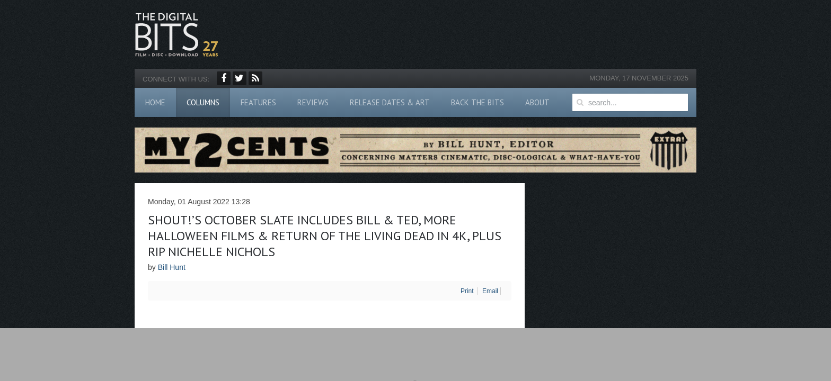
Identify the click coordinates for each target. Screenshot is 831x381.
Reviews (313, 102)
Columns (203, 102)
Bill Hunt (171, 267)
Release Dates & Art (390, 102)
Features (258, 102)
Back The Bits (477, 102)
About (537, 102)
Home (155, 102)
